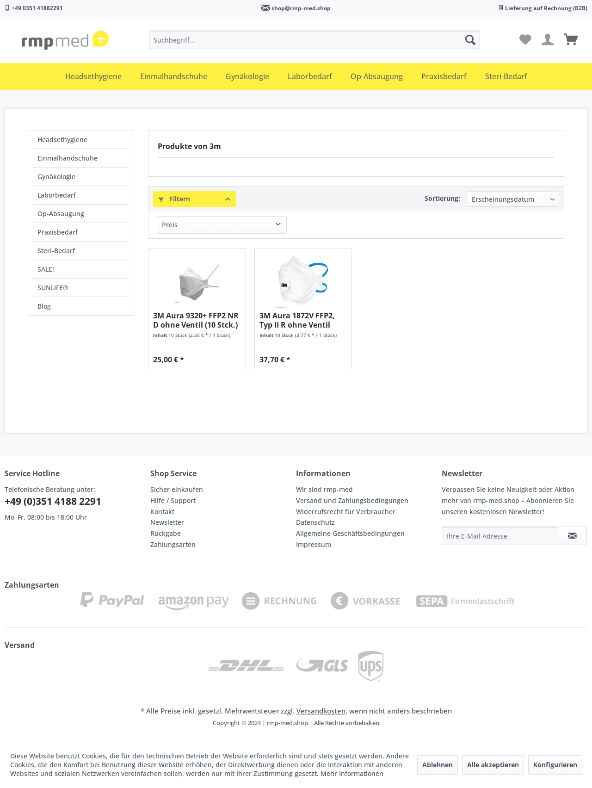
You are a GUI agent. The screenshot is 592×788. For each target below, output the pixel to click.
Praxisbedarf (57, 232)
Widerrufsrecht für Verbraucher (345, 511)
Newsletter (167, 522)
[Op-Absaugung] (376, 76)
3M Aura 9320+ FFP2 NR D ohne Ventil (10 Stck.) (196, 320)
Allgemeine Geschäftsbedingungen (350, 533)
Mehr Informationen (352, 773)
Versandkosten (320, 710)
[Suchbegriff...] (314, 40)
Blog (44, 306)
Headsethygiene (62, 139)
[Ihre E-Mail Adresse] (500, 536)
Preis (170, 224)
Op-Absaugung (60, 213)
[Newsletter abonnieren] (572, 536)
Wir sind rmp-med (324, 489)
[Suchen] (470, 40)
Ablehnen (437, 764)
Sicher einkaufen (176, 489)
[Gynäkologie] (247, 76)
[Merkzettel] (525, 40)
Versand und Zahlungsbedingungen (352, 500)
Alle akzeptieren (493, 764)
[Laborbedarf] (309, 76)
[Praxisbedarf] (444, 76)
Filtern (174, 198)
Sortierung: (442, 198)
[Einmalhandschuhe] (173, 76)
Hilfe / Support (173, 500)
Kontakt (162, 511)
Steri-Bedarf (56, 250)
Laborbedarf (56, 195)
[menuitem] (314, 40)
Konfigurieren (555, 764)
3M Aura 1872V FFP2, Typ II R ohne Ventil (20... (297, 320)
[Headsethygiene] (93, 76)
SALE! (45, 269)
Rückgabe (165, 533)
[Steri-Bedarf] (506, 76)
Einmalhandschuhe (67, 158)
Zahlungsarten (173, 544)
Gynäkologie (56, 176)
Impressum (313, 544)
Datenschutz (315, 522)
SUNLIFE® (52, 287)
